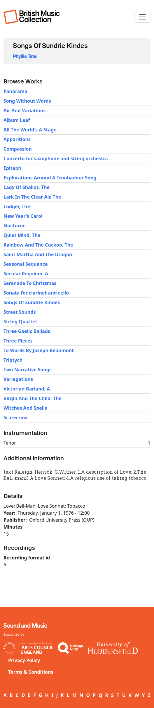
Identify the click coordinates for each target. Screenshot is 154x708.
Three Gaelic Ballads (27, 331)
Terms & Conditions (30, 672)
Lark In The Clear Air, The (32, 197)
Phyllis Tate (24, 56)
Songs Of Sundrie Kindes (32, 302)
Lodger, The (17, 206)
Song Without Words (27, 101)
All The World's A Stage (30, 129)
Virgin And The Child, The (33, 398)
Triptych (13, 360)
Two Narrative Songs (28, 369)
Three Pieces (18, 341)
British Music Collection (39, 16)
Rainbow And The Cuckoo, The (38, 245)
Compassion (18, 149)
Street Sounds (20, 312)
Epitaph (12, 168)
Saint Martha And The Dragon (38, 254)
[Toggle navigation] (142, 17)
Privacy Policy (24, 660)
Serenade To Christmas (30, 283)
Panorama (15, 91)
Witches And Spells (25, 408)
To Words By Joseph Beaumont (39, 350)
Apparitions (17, 139)
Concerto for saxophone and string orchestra (56, 158)
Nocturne (15, 225)
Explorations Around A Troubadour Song (50, 177)
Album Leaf (17, 120)
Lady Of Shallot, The (27, 187)
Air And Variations (25, 110)
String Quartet (20, 321)
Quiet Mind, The (22, 235)
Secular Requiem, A (26, 273)
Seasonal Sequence (26, 264)
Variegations (18, 379)
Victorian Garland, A (27, 389)
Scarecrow (15, 417)
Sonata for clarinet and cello (36, 293)
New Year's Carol (23, 216)
